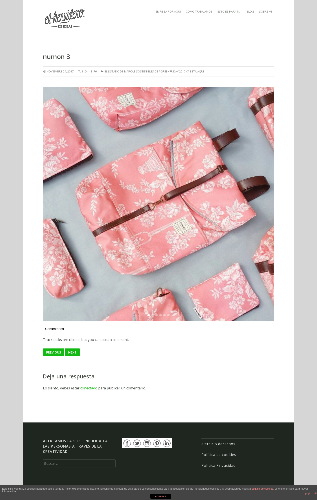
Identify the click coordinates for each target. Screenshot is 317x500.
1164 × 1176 (89, 71)
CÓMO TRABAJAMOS (199, 11)
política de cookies (262, 488)
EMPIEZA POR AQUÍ (168, 11)
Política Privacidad (218, 465)
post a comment (114, 339)
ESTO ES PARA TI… (229, 11)
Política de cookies (218, 454)
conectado (88, 388)
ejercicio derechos (218, 443)
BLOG (250, 11)
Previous (53, 352)
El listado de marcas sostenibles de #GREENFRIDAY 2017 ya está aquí (154, 71)
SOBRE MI (265, 11)
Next (72, 352)
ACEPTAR (160, 496)
